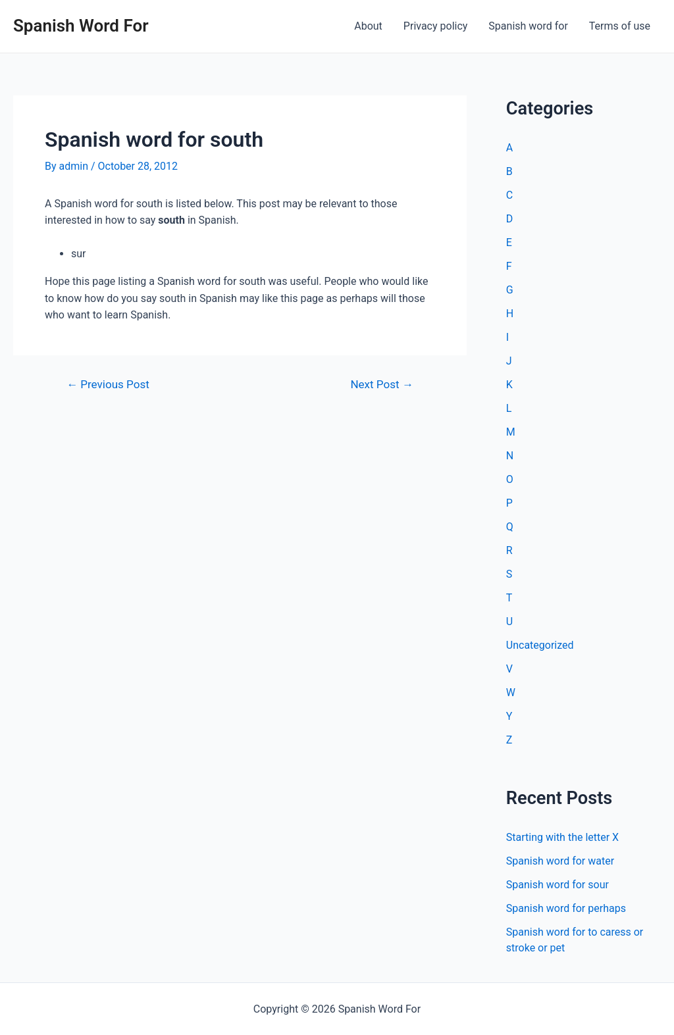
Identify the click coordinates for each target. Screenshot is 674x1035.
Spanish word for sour (557, 884)
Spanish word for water (560, 861)
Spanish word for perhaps (566, 908)
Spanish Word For (81, 26)
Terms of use (619, 26)
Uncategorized (540, 645)
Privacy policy (435, 26)
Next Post (381, 384)
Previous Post (107, 384)
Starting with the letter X (562, 837)
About (368, 26)
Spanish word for (527, 26)
